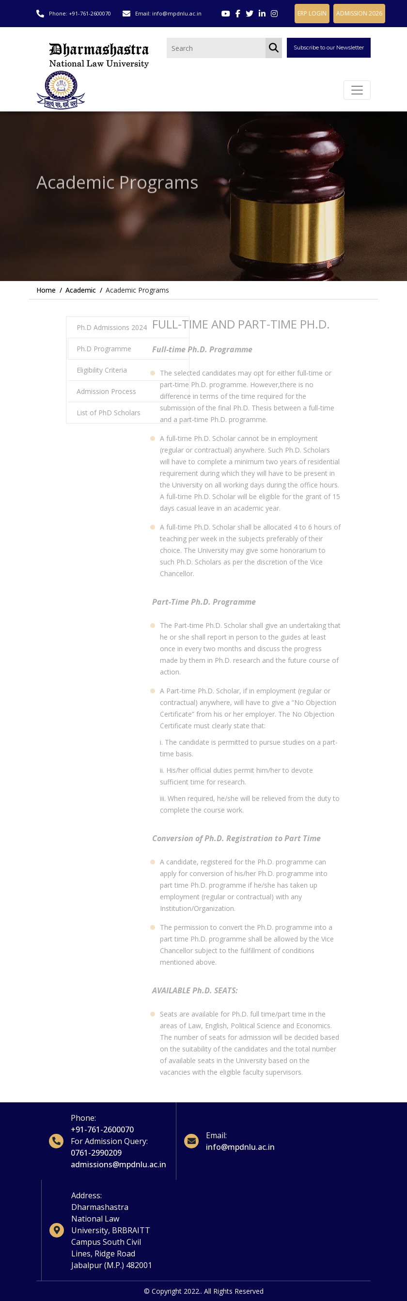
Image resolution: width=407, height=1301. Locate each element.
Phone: (83, 1118)
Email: (216, 1135)
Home (46, 290)
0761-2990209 (96, 1152)
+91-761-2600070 (90, 13)
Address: (86, 1195)
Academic (80, 290)
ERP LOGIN (312, 13)
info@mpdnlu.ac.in (177, 13)
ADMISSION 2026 (359, 13)
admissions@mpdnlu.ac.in (118, 1164)
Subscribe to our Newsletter (329, 47)
